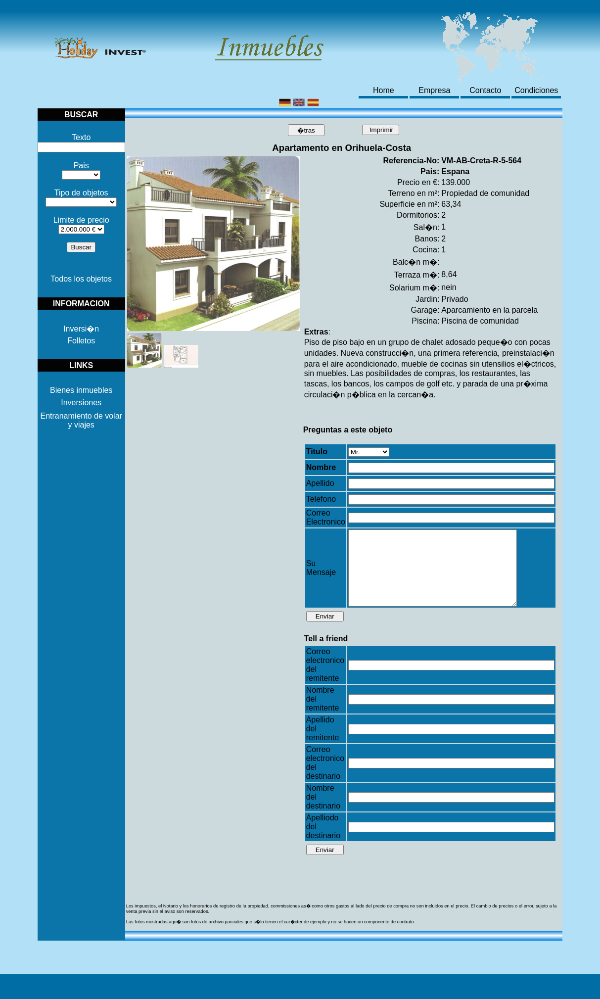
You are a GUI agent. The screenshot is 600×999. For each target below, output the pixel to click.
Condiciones (536, 90)
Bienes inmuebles (81, 390)
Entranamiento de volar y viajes (81, 420)
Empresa (434, 90)
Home (383, 90)
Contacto (485, 90)
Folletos (81, 340)
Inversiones (81, 402)
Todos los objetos (81, 279)
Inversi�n (81, 329)
